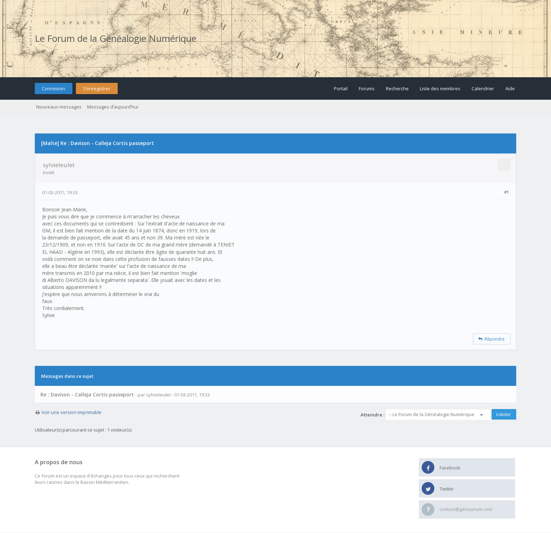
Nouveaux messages (59, 107)
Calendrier (483, 88)
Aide (510, 88)
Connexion (53, 88)
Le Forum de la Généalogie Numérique (115, 38)
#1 (506, 192)
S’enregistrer (96, 88)
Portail (341, 88)
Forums (367, 88)
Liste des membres (440, 88)
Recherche (397, 88)
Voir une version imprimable (71, 412)
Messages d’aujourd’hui (112, 107)
